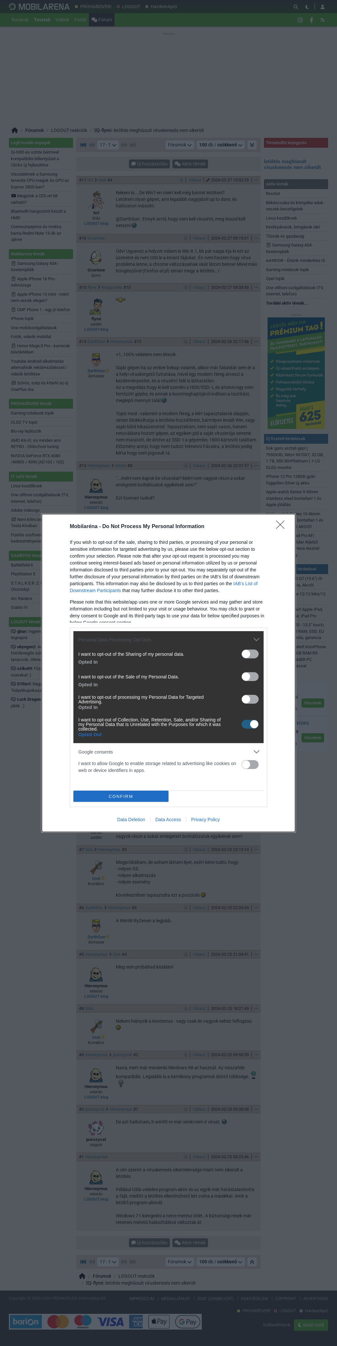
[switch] (250, 654)
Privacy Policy (205, 819)
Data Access (168, 819)
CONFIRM (121, 796)
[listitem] (168, 639)
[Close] (282, 527)
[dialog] (168, 673)
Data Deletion (131, 819)
